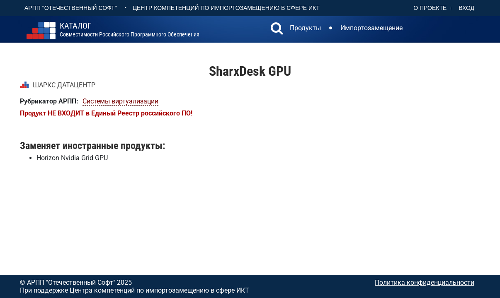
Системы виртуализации (120, 101)
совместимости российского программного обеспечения (129, 30)
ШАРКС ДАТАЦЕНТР (64, 85)
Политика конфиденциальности (424, 282)
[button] (276, 29)
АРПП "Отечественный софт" (70, 8)
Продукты (305, 28)
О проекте (430, 8)
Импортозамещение (371, 28)
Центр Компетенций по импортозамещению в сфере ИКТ (226, 8)
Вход (466, 8)
